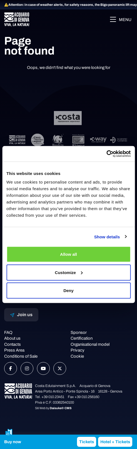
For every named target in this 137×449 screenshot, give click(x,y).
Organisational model (90, 344)
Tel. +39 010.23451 (49, 397)
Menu (120, 19)
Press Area (14, 350)
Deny (68, 290)
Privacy (77, 350)
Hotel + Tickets (115, 442)
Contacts (12, 344)
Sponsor (79, 332)
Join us (21, 314)
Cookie (77, 356)
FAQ (8, 332)
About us (12, 338)
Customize (69, 272)
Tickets (86, 442)
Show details (107, 236)
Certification (82, 338)
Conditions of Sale (21, 356)
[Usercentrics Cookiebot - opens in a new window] (106, 154)
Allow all (68, 254)
